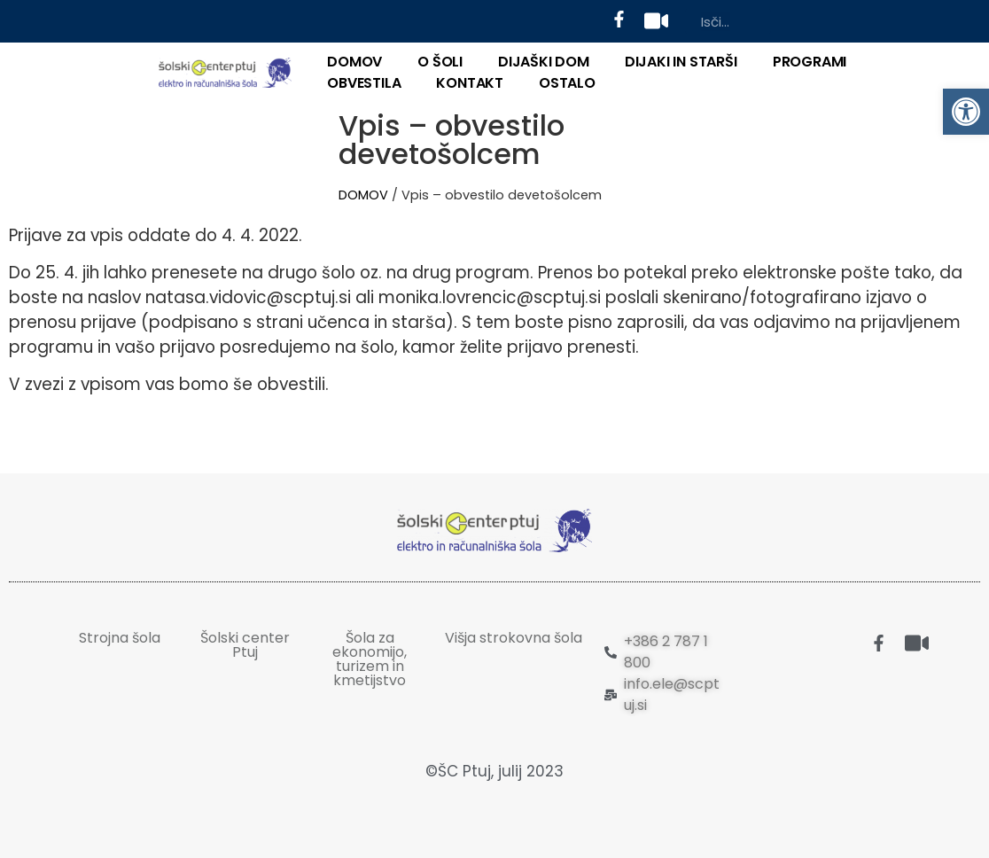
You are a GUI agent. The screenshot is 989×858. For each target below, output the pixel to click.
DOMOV (354, 61)
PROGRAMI (809, 61)
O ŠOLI (440, 61)
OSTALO (567, 83)
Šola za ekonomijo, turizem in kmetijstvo (369, 659)
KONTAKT (469, 83)
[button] (966, 112)
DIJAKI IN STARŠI (681, 61)
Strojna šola (119, 638)
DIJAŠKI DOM (543, 61)
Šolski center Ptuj (245, 645)
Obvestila (364, 83)
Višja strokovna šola (513, 638)
